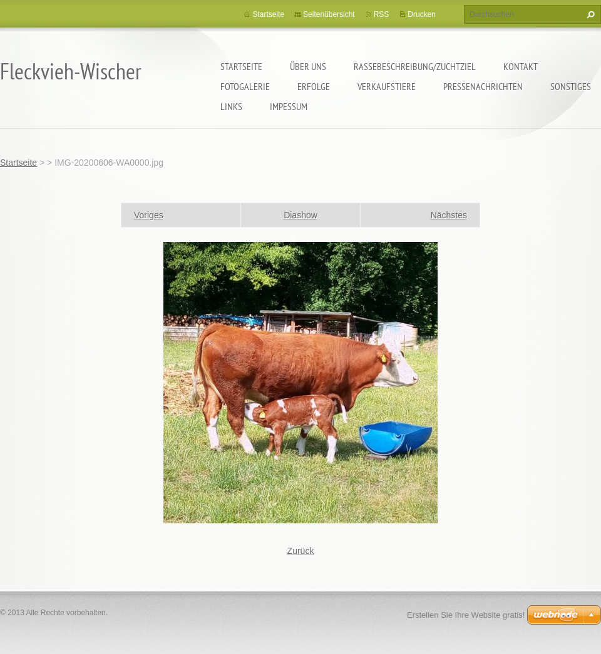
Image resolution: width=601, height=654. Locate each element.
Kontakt (520, 66)
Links (231, 106)
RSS (381, 14)
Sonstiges (570, 86)
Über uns (308, 66)
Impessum (288, 106)
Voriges (148, 215)
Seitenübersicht (329, 14)
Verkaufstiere (386, 86)
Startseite (241, 66)
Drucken (422, 14)
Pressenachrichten (483, 86)
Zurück (300, 551)
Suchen (589, 14)
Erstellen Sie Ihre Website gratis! (466, 615)
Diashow (300, 215)
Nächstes (449, 215)
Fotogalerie (245, 86)
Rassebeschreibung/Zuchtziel (415, 66)
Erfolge (313, 86)
